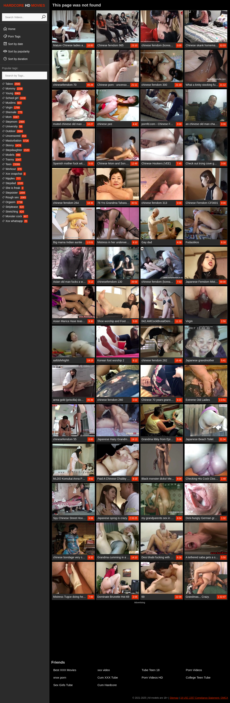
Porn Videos (194, 670)
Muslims (12, 102)
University (12, 126)
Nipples (11, 178)
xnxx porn (59, 677)
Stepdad (12, 183)
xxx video (104, 670)
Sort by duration (15, 59)
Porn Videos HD (152, 677)
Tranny (12, 159)
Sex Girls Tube (63, 685)
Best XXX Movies (64, 670)
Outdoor (12, 131)
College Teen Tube (198, 677)
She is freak (13, 187)
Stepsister (13, 192)
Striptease (13, 206)
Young (11, 93)
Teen (11, 164)
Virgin (11, 107)
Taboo (11, 83)
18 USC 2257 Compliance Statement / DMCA (204, 697)
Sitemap (174, 697)
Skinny (12, 145)
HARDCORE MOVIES (24, 5)
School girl (14, 98)
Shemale (12, 112)
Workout (12, 169)
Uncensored (14, 135)
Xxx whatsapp (15, 221)
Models (11, 154)
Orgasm (12, 202)
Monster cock (15, 216)
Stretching (13, 211)
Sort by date (13, 44)
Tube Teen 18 (151, 670)
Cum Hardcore (107, 685)
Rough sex (14, 197)
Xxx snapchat (14, 173)
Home (9, 29)
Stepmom (13, 121)
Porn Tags (12, 36)
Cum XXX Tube (108, 677)
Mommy (12, 88)
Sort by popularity (16, 51)
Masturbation (15, 140)
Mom (10, 116)
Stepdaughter (16, 150)
